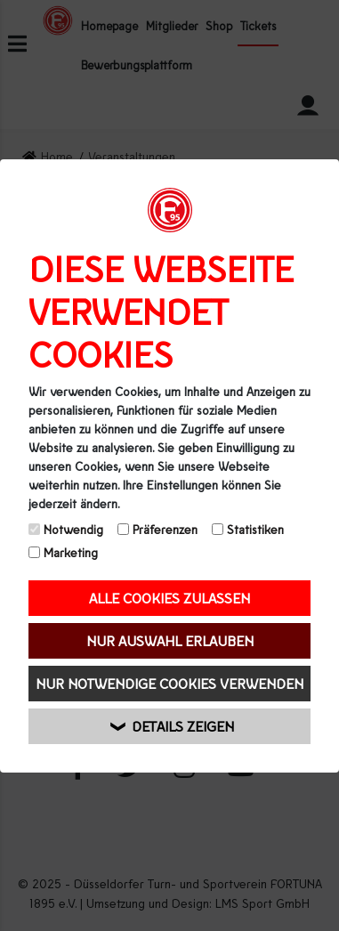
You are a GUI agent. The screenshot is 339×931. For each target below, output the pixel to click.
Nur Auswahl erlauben (170, 640)
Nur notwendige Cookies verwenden (169, 683)
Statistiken (248, 529)
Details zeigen (172, 726)
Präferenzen (157, 529)
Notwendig (65, 529)
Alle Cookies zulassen (169, 597)
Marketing (63, 552)
